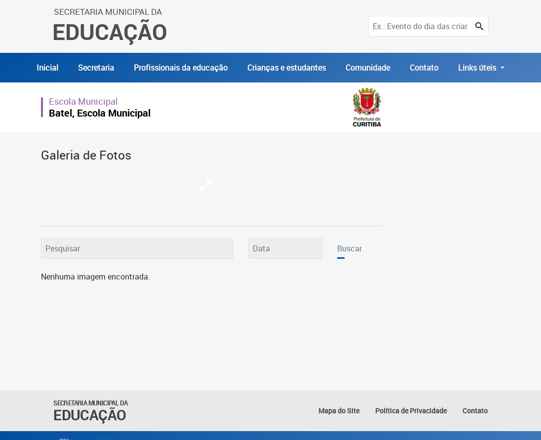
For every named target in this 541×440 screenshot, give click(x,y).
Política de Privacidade (411, 410)
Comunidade (368, 67)
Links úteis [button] (478, 67)
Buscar (349, 248)
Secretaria (96, 67)
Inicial (47, 67)
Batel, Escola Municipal (100, 113)
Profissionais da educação (181, 67)
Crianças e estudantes (286, 67)
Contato (424, 67)
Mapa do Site (338, 410)
